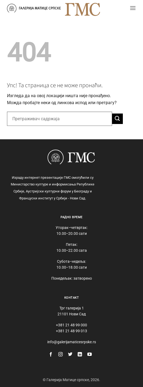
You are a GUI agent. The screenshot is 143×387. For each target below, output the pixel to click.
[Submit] (117, 119)
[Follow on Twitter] (70, 354)
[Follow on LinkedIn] (80, 354)
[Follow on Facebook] (51, 354)
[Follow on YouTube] (89, 354)
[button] (133, 7)
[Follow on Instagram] (60, 354)
